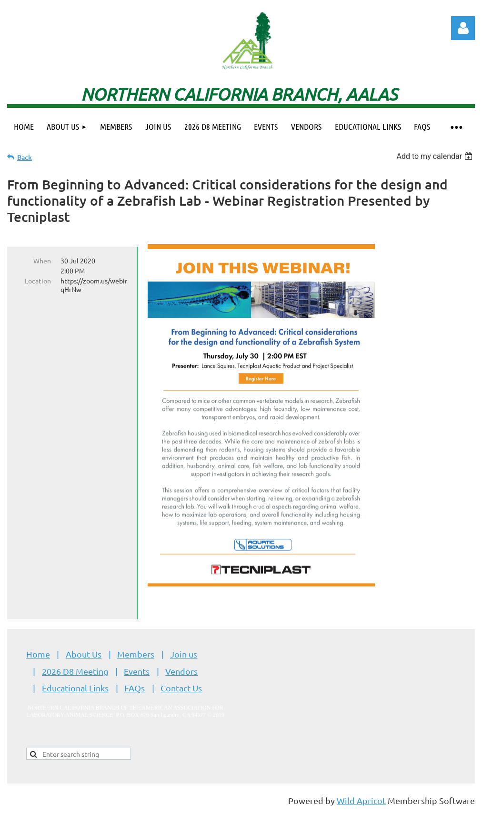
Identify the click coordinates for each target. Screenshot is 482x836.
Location (38, 280)
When (42, 260)
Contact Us (181, 688)
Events (137, 671)
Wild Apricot (361, 800)
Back (24, 157)
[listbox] (435, 156)
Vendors (181, 671)
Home (38, 654)
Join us (183, 654)
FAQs (134, 688)
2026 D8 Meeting (75, 671)
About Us (83, 654)
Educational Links (75, 688)
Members (135, 654)
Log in (463, 28)
